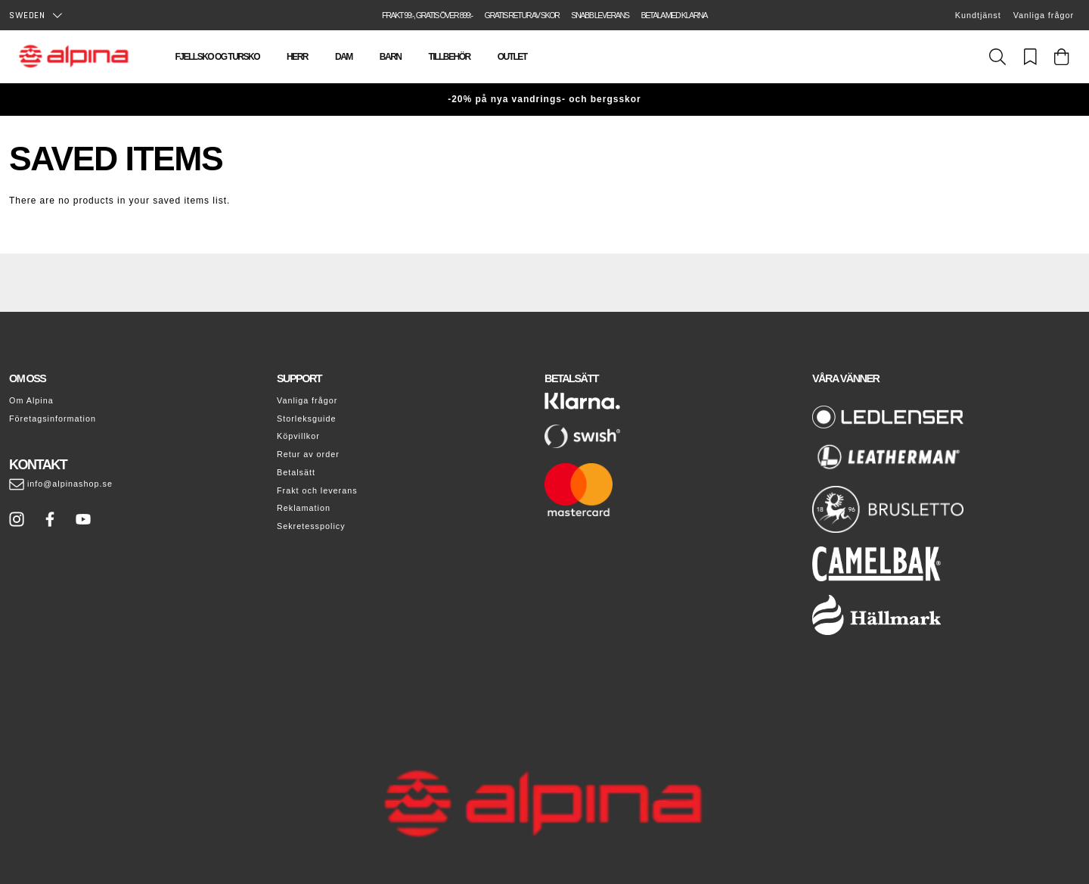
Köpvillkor (298, 435)
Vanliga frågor (1043, 15)
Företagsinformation (52, 418)
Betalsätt (296, 472)
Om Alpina (31, 400)
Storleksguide (306, 418)
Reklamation (303, 507)
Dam (343, 56)
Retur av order (308, 454)
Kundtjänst (978, 15)
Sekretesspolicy (311, 526)
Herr (297, 56)
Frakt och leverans (317, 490)
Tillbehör (449, 56)
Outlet (512, 56)
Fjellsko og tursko (217, 56)
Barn (391, 56)
